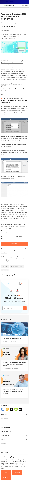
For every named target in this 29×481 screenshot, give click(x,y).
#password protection (17, 266)
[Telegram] (12, 27)
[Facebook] (2, 27)
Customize (17, 472)
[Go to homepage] (9, 6)
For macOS (11, 409)
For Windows (2, 409)
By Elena (16, 368)
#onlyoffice (5, 266)
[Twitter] (5, 27)
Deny (6, 472)
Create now (25, 308)
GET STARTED (14, 244)
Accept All (6, 477)
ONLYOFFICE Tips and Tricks (13, 10)
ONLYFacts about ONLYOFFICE (12, 338)
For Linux (7, 409)
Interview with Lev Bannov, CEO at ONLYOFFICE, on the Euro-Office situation (13, 391)
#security (4, 270)
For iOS (20, 409)
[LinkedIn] (7, 27)
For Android (16, 409)
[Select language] (26, 6)
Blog (2, 10)
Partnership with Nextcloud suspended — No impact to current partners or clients (14, 364)
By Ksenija (14, 23)
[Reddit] (10, 27)
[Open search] (23, 6)
